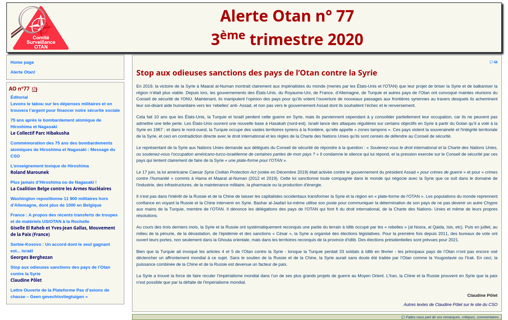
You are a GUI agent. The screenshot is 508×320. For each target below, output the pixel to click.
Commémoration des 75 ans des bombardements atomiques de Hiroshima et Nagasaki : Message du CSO (62, 150)
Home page (22, 62)
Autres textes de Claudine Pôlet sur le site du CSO (451, 304)
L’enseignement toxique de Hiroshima (49, 165)
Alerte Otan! (22, 72)
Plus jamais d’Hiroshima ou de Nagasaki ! (53, 182)
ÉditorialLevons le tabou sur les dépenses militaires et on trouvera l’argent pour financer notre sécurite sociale (65, 104)
